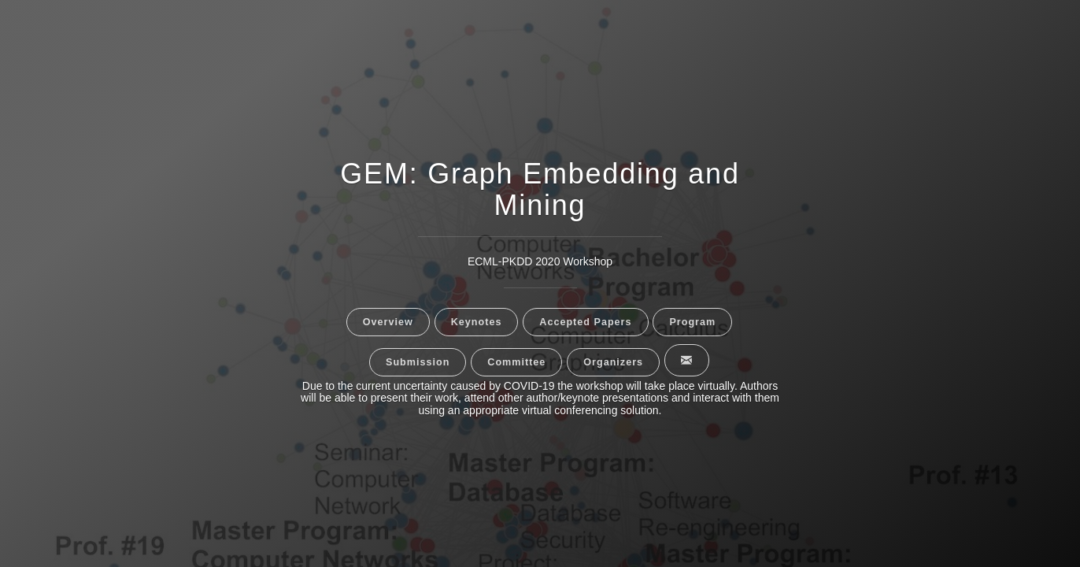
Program (692, 322)
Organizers (613, 362)
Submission (417, 362)
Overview (388, 322)
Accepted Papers (585, 322)
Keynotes (476, 322)
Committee (516, 362)
